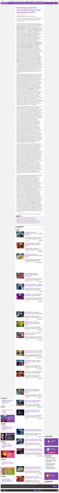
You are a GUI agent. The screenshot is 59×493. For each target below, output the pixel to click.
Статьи (20, 3)
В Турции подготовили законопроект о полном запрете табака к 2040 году (10, 472)
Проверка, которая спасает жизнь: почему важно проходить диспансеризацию (28, 221)
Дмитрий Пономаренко (39, 262)
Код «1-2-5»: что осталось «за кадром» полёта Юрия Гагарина (33, 333)
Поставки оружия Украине (40, 1)
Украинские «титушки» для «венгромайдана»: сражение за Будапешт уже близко (33, 233)
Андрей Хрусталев (40, 319)
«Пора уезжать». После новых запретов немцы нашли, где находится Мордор (33, 372)
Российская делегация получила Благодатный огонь (9, 455)
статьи (18, 230)
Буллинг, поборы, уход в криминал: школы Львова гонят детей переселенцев (33, 312)
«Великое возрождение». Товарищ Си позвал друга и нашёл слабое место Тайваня (33, 244)
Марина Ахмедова (40, 418)
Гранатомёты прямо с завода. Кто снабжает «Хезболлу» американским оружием (32, 323)
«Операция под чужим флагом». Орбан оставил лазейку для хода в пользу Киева (33, 439)
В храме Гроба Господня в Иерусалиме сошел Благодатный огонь (26, 217)
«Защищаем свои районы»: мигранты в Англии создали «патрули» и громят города (33, 362)
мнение (3, 406)
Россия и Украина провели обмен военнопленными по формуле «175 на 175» (10, 418)
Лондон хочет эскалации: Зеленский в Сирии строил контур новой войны (33, 401)
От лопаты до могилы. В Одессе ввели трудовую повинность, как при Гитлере (33, 467)
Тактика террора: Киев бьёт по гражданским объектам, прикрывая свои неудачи (33, 255)
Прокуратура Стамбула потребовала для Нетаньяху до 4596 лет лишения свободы (10, 437)
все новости (3, 404)
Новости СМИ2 (47, 482)
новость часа (4, 398)
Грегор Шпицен (40, 378)
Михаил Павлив (40, 240)
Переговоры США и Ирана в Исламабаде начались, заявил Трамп (7, 401)
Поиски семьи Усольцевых (30, 1)
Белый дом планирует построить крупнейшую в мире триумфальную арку (27, 220)
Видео (29, 3)
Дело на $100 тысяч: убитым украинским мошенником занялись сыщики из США (33, 351)
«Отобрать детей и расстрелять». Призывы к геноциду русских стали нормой (7, 445)
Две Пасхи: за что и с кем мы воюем (7, 410)
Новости (16, 3)
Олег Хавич (41, 446)
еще (56, 470)
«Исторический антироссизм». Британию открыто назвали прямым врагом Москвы (33, 285)
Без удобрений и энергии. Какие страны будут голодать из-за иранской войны (33, 294)
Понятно (54, 486)
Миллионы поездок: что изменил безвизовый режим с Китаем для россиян (33, 477)
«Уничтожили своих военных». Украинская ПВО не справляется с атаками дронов (32, 275)
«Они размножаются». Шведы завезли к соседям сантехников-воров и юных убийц (33, 449)
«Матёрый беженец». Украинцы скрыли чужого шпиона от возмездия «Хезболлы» (33, 430)
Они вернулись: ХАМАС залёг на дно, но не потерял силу (7, 463)
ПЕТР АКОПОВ (4, 412)
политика (3, 423)
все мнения (11, 412)
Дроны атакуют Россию (13, 1)
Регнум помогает (42, 3)
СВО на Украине (21, 1)
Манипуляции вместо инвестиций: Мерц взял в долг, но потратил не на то (7, 480)
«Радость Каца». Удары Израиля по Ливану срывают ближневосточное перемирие (32, 391)
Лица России (34, 3)
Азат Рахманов (40, 251)
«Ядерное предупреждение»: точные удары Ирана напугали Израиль (7, 427)
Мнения (25, 3)
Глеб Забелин (41, 291)
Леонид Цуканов (40, 330)
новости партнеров (20, 226)
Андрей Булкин (40, 301)
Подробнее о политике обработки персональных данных (42, 486)
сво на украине (48, 455)
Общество (8, 434)
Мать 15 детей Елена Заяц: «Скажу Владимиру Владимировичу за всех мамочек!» (32, 411)
